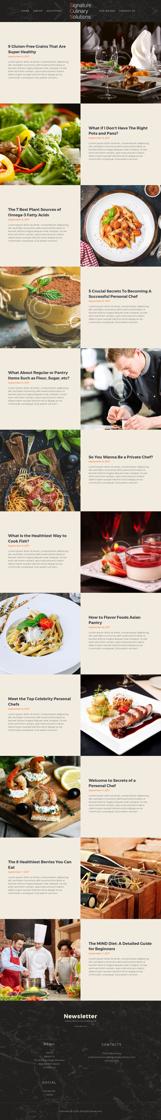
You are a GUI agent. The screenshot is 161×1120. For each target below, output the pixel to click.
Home (49, 1052)
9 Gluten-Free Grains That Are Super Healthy (37, 49)
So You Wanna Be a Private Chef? (121, 457)
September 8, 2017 (18, 56)
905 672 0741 (112, 1060)
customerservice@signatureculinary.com (111, 1057)
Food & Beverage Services (49, 1060)
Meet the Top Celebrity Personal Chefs (39, 701)
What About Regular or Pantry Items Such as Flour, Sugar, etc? (38, 375)
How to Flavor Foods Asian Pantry (115, 620)
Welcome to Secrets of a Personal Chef (112, 783)
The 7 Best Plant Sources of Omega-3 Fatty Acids (34, 212)
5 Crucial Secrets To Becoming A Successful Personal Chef (120, 294)
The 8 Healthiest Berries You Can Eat (40, 864)
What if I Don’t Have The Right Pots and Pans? (118, 131)
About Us (49, 1056)
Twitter (49, 1094)
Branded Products (49, 1063)
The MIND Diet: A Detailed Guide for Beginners (120, 946)
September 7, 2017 (99, 790)
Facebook (49, 1090)
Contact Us (49, 1067)
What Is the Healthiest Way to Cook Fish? (37, 538)
